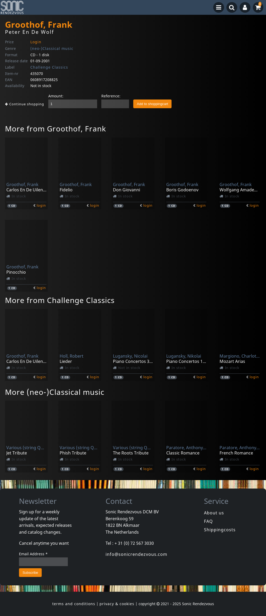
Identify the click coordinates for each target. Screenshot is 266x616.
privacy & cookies (116, 603)
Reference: (110, 95)
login (41, 205)
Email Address (33, 553)
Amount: (55, 95)
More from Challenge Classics (60, 300)
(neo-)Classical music (51, 48)
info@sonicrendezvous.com (136, 554)
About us (214, 513)
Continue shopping (24, 104)
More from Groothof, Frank (55, 129)
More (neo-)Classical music (54, 392)
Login (35, 41)
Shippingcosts (220, 530)
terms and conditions (73, 603)
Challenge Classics (49, 67)
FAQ (208, 521)
